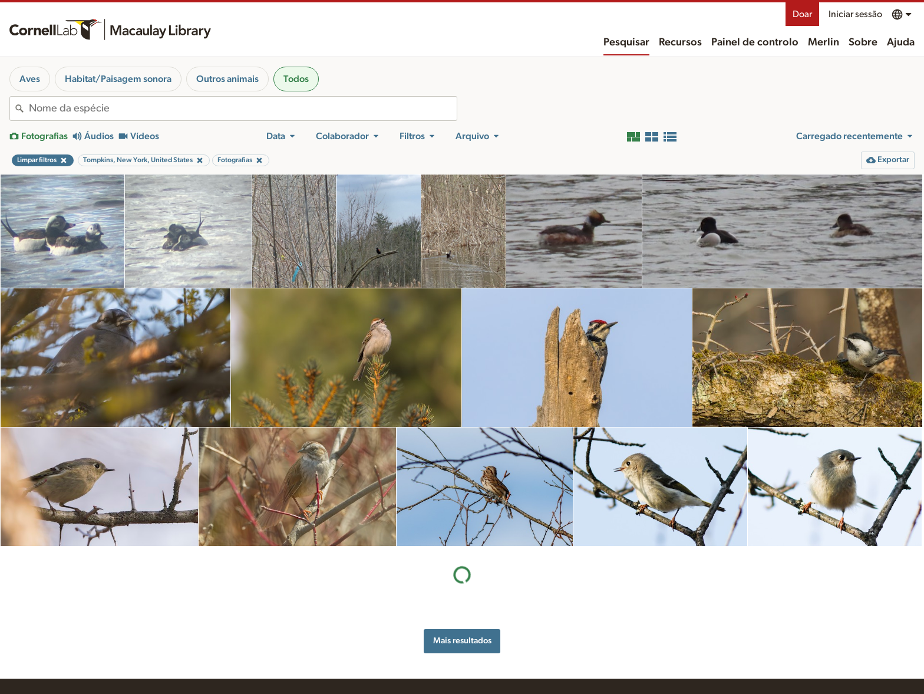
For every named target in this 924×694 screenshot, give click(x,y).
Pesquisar (626, 42)
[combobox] (243, 108)
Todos (296, 79)
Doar (802, 14)
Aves (29, 79)
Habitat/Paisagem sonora (118, 79)
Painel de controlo (754, 42)
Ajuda (901, 42)
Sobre (863, 42)
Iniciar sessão (855, 14)
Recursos (680, 42)
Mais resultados (462, 640)
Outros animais (227, 79)
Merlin (823, 42)
